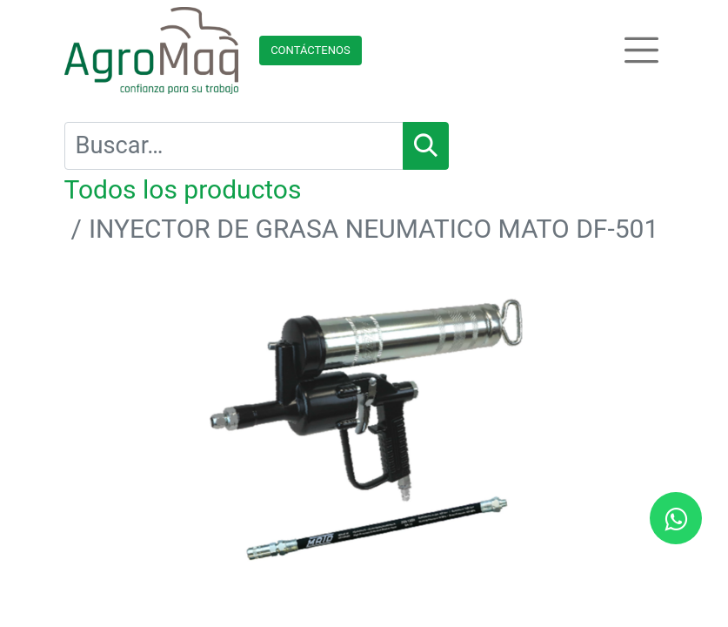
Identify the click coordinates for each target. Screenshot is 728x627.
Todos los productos (183, 189)
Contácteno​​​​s (310, 50)
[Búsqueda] (426, 146)
